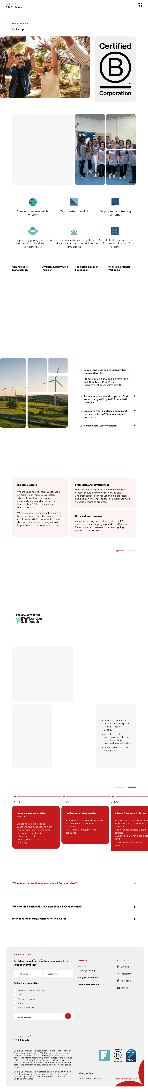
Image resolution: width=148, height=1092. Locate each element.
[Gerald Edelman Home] (16, 4)
